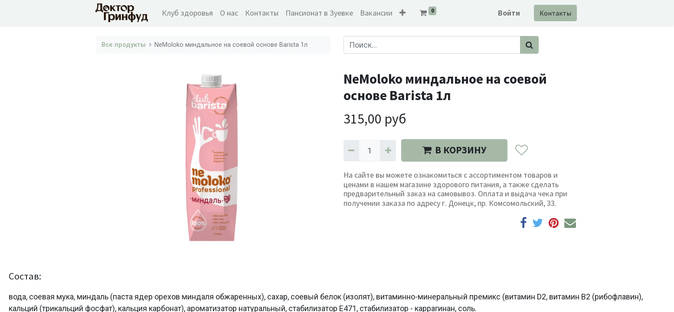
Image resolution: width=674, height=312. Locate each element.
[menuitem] (189, 12)
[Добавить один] (388, 150)
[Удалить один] (351, 150)
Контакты (554, 13)
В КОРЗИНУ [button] (454, 150)
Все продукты (123, 45)
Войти (508, 13)
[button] (403, 12)
